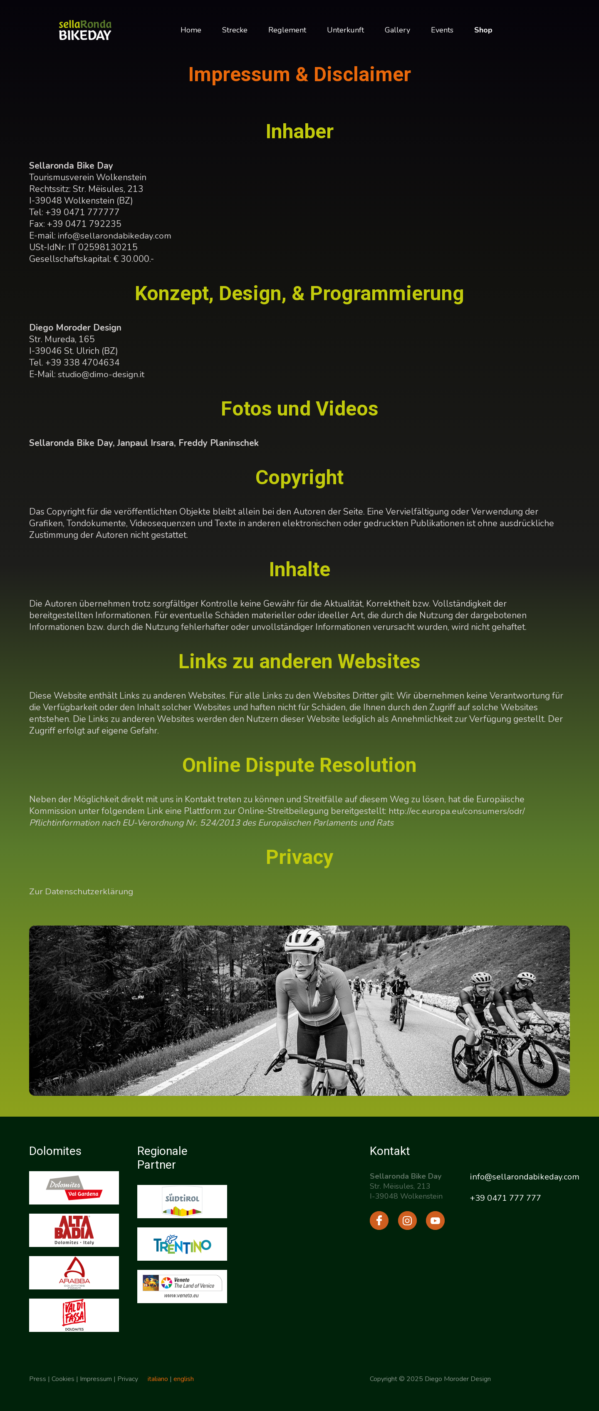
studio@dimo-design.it (101, 374)
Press (37, 1379)
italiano (158, 1379)
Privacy (127, 1379)
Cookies (63, 1379)
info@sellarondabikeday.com (114, 235)
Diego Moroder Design (458, 1379)
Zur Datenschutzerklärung (81, 891)
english (184, 1379)
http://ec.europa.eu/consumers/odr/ (457, 811)
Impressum (96, 1379)
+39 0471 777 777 (505, 1198)
